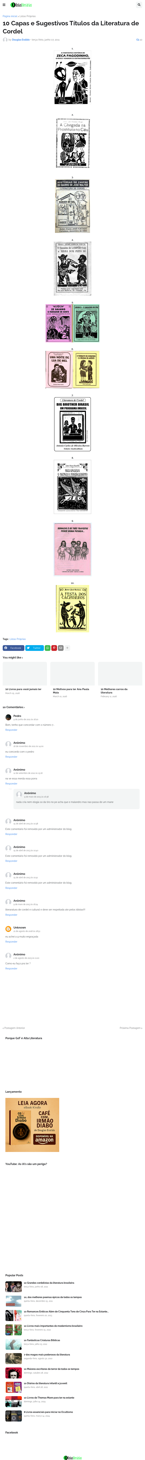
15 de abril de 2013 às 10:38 (25, 823)
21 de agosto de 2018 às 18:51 (26, 931)
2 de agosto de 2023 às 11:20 (26, 958)
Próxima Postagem (130, 1028)
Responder (11, 730)
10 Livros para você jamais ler (23, 689)
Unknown (19, 927)
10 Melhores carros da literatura (114, 691)
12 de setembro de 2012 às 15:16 (28, 773)
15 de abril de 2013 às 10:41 (25, 877)
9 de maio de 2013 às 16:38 (36, 797)
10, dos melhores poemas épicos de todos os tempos (53, 1297)
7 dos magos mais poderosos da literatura (47, 1354)
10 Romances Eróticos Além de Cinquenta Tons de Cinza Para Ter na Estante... (66, 1311)
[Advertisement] (72, 1240)
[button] (4, 5)
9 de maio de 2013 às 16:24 (25, 904)
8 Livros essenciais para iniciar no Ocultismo (48, 1412)
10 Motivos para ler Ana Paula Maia (71, 691)
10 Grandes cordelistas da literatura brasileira (49, 1282)
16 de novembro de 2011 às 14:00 (28, 746)
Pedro (17, 716)
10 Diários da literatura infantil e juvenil (45, 1383)
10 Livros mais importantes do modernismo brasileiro (53, 1326)
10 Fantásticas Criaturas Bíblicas (42, 1340)
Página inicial (10, 16)
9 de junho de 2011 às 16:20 (25, 719)
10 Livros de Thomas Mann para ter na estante (49, 1397)
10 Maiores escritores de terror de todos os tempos (51, 1369)
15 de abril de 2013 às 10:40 (25, 850)
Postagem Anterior (14, 1028)
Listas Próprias (28, 16)
